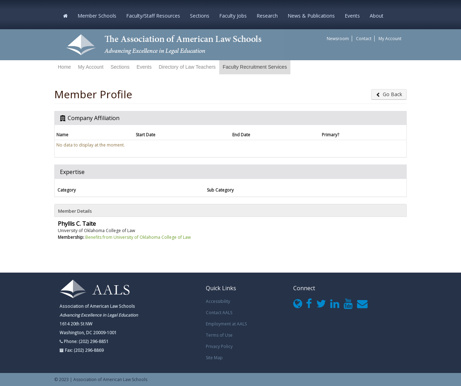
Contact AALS (219, 313)
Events (352, 15)
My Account (390, 39)
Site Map (214, 358)
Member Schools (97, 15)
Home (64, 67)
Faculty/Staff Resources (153, 15)
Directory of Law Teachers (187, 67)
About (376, 15)
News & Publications (311, 15)
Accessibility (218, 301)
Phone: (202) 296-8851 (86, 341)
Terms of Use (219, 335)
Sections (199, 15)
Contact (363, 39)
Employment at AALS (226, 324)
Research (267, 15)
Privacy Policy (219, 346)
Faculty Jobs (233, 15)
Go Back (389, 94)
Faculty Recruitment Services (255, 67)
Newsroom (338, 39)
